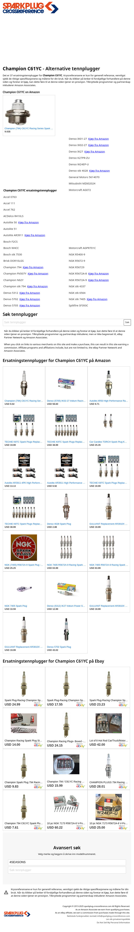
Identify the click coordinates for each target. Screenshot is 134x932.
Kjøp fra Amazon (28, 222)
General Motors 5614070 (84, 177)
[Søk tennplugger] (63, 322)
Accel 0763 (9, 197)
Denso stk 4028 (78, 170)
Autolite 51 (10, 229)
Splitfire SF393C (78, 305)
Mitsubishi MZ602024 (82, 183)
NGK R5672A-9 (78, 280)
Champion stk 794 (14, 286)
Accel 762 (9, 209)
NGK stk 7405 (77, 299)
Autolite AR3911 (13, 235)
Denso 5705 (11, 305)
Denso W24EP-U (79, 164)
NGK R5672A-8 (78, 273)
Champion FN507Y (15, 273)
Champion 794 (12, 267)
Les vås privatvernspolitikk (118, 919)
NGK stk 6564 (77, 292)
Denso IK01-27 (78, 138)
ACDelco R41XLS (13, 216)
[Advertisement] (67, 39)
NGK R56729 (76, 267)
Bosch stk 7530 (12, 254)
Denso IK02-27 (78, 145)
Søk (127, 322)
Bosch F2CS (10, 241)
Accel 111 (9, 203)
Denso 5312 (11, 292)
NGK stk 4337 (77, 286)
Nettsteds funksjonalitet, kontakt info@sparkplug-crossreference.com (98, 916)
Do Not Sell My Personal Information (113, 922)
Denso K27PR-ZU (79, 158)
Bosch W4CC (11, 248)
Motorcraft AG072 (80, 190)
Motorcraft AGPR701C (82, 248)
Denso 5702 (11, 299)
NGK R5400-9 (77, 254)
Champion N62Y (13, 280)
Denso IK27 (76, 151)
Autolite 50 (10, 222)
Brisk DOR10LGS (13, 260)
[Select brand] (67, 862)
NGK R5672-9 (77, 260)
